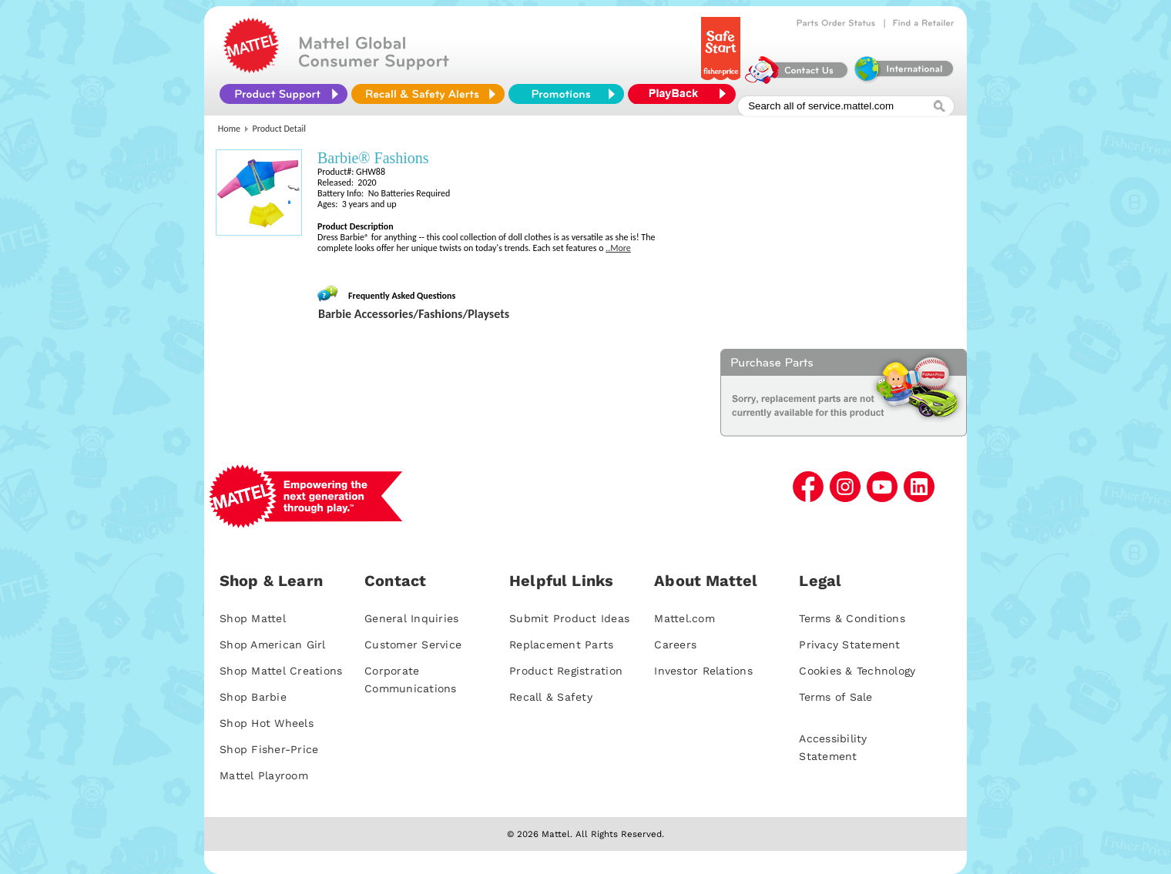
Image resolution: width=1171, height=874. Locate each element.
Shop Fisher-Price (269, 749)
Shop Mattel (253, 618)
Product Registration (565, 671)
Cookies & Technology (857, 671)
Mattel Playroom (264, 775)
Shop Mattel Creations (281, 671)
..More (618, 248)
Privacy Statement (849, 644)
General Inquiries (411, 618)
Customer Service (412, 644)
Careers (675, 644)
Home (229, 128)
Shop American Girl (273, 644)
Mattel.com (684, 618)
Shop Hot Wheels (267, 723)
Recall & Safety (550, 697)
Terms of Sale (835, 697)
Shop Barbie (253, 697)
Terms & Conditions (852, 618)
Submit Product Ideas (569, 618)
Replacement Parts (561, 644)
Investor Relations (703, 671)
